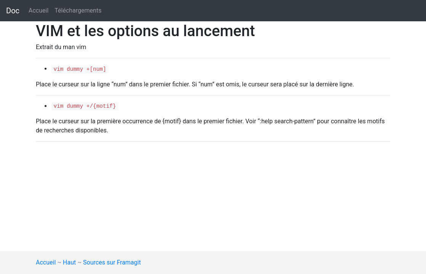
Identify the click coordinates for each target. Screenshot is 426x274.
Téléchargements (77, 10)
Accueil (38, 10)
